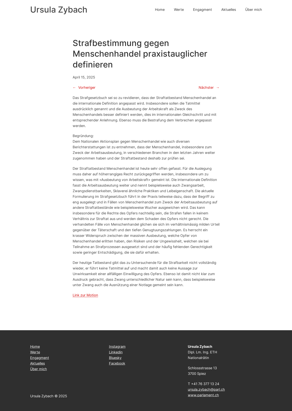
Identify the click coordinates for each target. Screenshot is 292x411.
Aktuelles (37, 363)
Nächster (206, 87)
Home (35, 346)
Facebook (117, 363)
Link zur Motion (85, 295)
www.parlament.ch (203, 395)
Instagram (117, 346)
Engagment (39, 358)
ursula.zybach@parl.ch (206, 389)
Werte (35, 352)
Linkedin (116, 352)
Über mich (38, 369)
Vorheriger (86, 87)
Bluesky (115, 358)
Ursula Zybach (58, 9)
